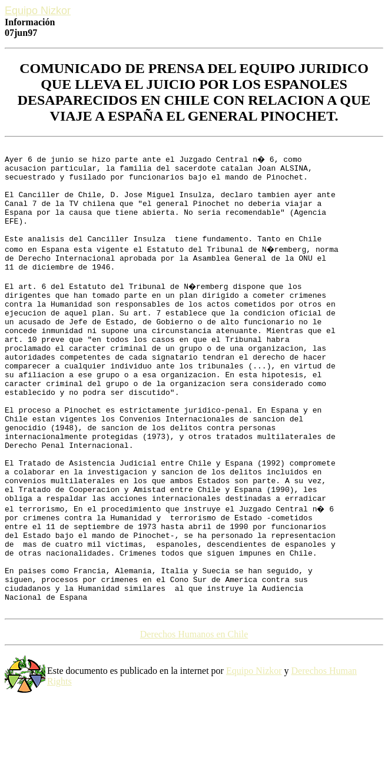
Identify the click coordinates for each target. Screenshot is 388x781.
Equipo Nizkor (254, 755)
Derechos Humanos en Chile (194, 719)
